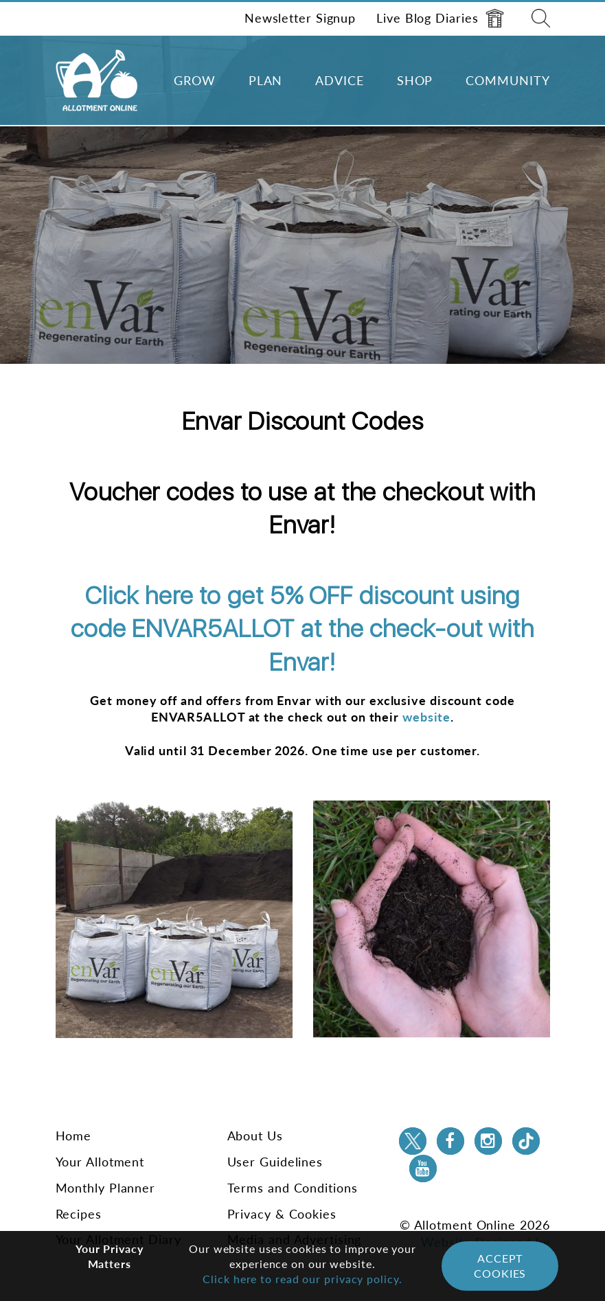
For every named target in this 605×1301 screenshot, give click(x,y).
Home (74, 1135)
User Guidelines (275, 1161)
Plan (266, 80)
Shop (415, 80)
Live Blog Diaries (439, 18)
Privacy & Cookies (281, 1213)
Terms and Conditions (292, 1187)
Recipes (79, 1213)
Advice (339, 80)
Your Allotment (100, 1161)
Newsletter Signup (300, 17)
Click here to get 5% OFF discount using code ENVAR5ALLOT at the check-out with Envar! (302, 629)
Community (507, 80)
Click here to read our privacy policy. (302, 1278)
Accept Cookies (500, 1266)
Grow (195, 80)
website (426, 716)
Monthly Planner (106, 1187)
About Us (255, 1135)
